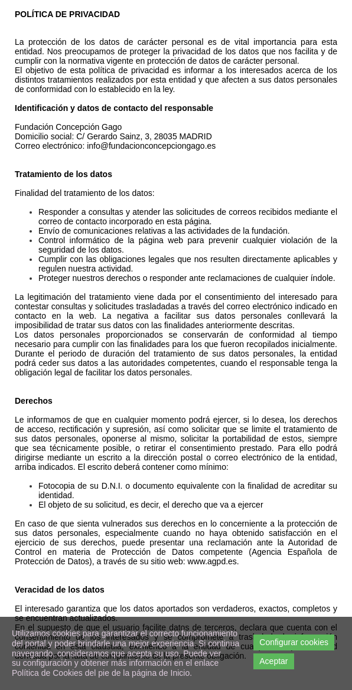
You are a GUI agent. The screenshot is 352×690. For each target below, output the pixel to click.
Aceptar (273, 661)
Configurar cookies (293, 642)
